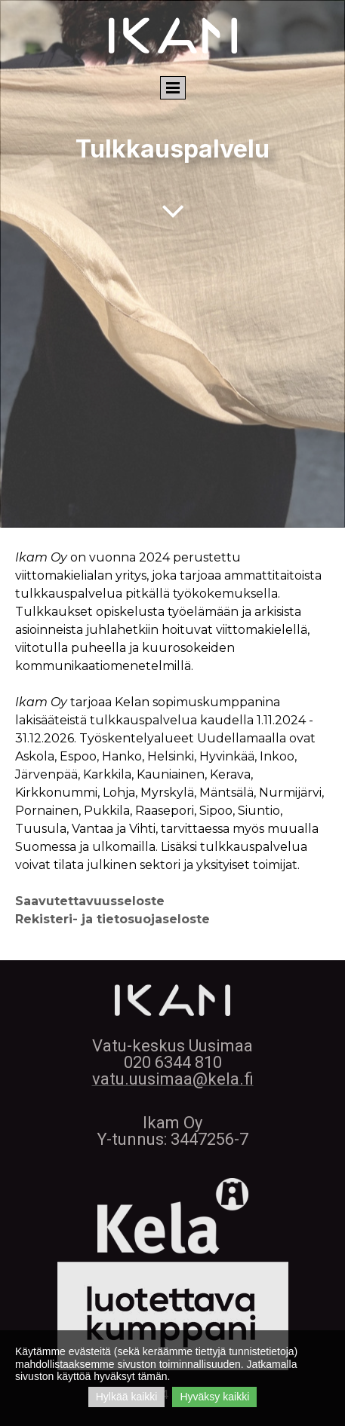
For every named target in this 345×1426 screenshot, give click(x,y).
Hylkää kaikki (127, 1397)
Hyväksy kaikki (214, 1397)
